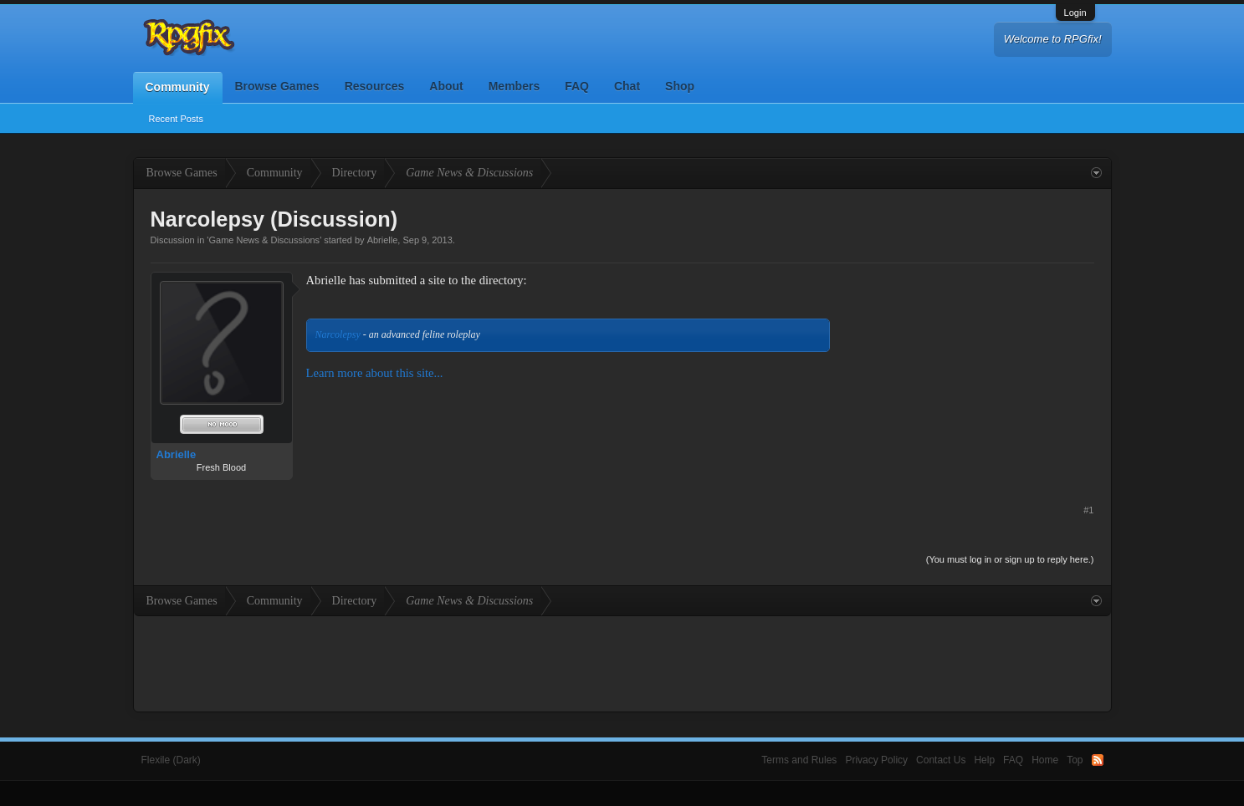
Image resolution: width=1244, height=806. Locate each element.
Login (1075, 13)
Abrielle (382, 240)
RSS (1097, 760)
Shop (679, 86)
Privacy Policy (876, 760)
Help (984, 760)
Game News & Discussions (264, 240)
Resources (375, 86)
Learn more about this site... (374, 373)
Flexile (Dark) (171, 760)
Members (514, 86)
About (446, 86)
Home (1045, 760)
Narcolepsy (338, 334)
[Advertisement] (968, 376)
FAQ (577, 86)
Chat (627, 86)
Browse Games (277, 86)
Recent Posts (176, 119)
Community (178, 87)
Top (1075, 760)
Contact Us (940, 760)
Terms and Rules (799, 760)
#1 (1088, 510)
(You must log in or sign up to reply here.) (1010, 559)
